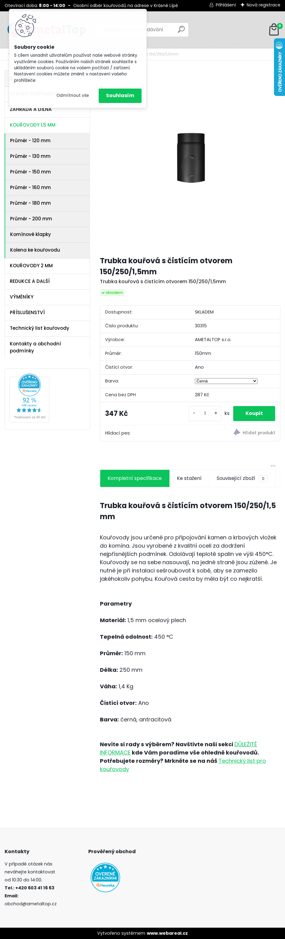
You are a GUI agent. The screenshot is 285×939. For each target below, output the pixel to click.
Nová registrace (263, 5)
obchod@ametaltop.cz (31, 904)
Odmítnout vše (72, 95)
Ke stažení (189, 478)
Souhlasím (120, 95)
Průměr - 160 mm (30, 187)
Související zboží (242, 478)
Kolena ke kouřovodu (35, 250)
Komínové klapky (30, 234)
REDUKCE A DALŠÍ (30, 281)
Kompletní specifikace (135, 478)
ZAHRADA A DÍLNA (31, 109)
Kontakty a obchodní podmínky (35, 347)
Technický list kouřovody (39, 328)
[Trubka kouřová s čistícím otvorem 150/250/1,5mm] (190, 160)
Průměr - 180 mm (30, 203)
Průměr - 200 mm (31, 218)
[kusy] (205, 413)
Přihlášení (226, 5)
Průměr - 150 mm (30, 172)
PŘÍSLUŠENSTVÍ (27, 312)
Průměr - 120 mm (30, 140)
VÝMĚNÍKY (21, 297)
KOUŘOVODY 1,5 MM (32, 125)
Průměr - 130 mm (30, 156)
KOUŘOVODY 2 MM (31, 265)
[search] (181, 32)
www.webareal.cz (167, 933)
